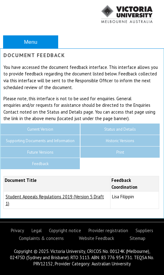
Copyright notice (65, 230)
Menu (30, 42)
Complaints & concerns (41, 238)
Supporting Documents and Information (40, 140)
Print (120, 152)
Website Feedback (96, 238)
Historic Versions (120, 140)
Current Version (40, 129)
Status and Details (120, 129)
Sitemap (137, 238)
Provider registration (108, 230)
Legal (37, 230)
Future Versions (40, 152)
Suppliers (144, 230)
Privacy (17, 230)
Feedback (40, 163)
